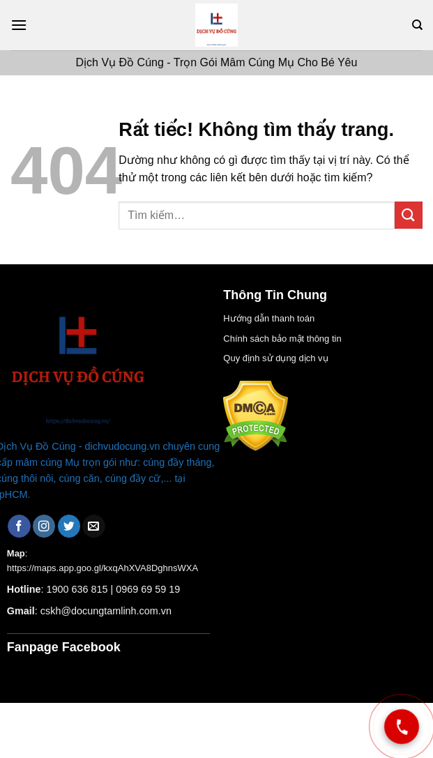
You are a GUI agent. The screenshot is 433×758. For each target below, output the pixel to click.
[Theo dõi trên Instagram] (44, 526)
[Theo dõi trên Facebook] (19, 526)
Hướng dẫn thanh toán (268, 318)
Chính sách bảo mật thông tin (282, 338)
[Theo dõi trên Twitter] (69, 526)
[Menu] (18, 25)
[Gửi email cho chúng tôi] (93, 526)
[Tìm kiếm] (417, 25)
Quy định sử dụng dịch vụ (275, 358)
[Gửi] (409, 215)
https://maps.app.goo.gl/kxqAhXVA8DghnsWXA (102, 568)
